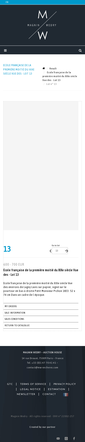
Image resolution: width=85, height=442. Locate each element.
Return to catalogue (17, 325)
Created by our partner (42, 426)
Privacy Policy (65, 384)
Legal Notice (30, 389)
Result (53, 68)
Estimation (56, 389)
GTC (10, 384)
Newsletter (26, 394)
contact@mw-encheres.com (42, 367)
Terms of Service (33, 384)
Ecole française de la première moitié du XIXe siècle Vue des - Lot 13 (59, 76)
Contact (49, 394)
